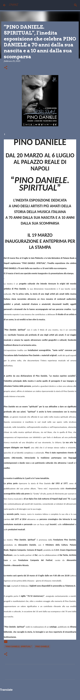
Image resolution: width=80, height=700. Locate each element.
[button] (6, 68)
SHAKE (13, 5)
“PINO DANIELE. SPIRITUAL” (18, 646)
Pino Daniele (42, 646)
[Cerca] (75, 5)
